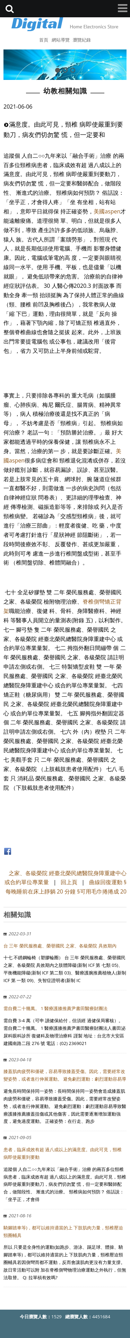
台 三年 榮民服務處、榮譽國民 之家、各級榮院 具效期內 (59, 946)
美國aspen (107, 211)
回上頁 (69, 882)
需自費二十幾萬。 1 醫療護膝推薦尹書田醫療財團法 (55, 1008)
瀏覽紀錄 (82, 40)
